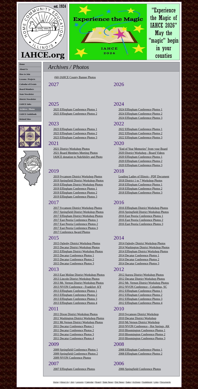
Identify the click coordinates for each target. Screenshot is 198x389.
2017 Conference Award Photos (71, 232)
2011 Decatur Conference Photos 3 (73, 334)
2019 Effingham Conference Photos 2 (75, 192)
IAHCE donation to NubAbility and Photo (78, 156)
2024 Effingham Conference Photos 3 (140, 118)
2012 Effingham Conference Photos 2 (140, 295)
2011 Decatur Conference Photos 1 (73, 326)
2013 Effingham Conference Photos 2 (75, 295)
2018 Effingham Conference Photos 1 (140, 184)
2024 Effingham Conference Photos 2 (140, 113)
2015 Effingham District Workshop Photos (78, 251)
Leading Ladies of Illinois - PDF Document (144, 176)
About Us (64, 382)
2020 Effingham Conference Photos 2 (140, 161)
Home (56, 382)
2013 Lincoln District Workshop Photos (76, 278)
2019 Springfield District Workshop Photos (78, 180)
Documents (165, 382)
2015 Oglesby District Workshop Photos (76, 243)
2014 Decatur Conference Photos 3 (139, 263)
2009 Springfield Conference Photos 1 (75, 349)
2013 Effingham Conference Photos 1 (75, 291)
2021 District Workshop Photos (71, 148)
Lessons (80, 382)
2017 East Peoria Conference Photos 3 (75, 228)
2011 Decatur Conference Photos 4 (73, 338)
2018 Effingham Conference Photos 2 (140, 188)
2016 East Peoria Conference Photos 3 (141, 224)
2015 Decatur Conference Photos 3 (73, 263)
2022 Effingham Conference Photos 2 (140, 133)
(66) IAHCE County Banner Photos (75, 77)
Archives (136, 382)
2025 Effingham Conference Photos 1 (75, 109)
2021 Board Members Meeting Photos (75, 152)
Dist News (119, 382)
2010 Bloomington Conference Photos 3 (142, 338)
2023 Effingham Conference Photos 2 (75, 133)
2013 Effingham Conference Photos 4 (75, 303)
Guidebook (147, 382)
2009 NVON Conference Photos (72, 357)
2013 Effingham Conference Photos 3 (75, 299)
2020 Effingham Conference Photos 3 (140, 165)
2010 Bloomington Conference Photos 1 (142, 330)
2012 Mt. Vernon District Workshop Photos (144, 282)
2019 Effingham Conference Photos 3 (75, 196)
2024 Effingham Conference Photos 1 (140, 109)
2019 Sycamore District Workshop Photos (77, 176)
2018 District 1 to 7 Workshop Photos (140, 180)
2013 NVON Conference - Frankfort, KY (77, 286)
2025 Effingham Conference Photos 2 (75, 113)
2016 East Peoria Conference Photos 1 (141, 216)
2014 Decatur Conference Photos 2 (139, 259)
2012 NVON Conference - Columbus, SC (143, 286)
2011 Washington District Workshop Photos (78, 318)
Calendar (89, 382)
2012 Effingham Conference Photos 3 (140, 299)
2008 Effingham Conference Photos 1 (140, 349)
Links (156, 382)
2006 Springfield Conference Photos (140, 369)
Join (72, 382)
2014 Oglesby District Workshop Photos (142, 243)
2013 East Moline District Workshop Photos (79, 274)
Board (98, 382)
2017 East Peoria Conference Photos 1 (75, 220)
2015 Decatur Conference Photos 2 (73, 259)
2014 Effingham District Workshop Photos (143, 251)
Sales (128, 382)
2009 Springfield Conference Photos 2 (75, 353)
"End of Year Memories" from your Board (143, 148)
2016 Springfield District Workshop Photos (144, 212)
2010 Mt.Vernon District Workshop (139, 322)
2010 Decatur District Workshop (137, 318)
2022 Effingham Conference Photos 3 (140, 137)
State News (107, 382)
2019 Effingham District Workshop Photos (78, 184)
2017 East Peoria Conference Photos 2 (75, 224)
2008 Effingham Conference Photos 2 (140, 353)
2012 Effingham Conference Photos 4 (140, 303)
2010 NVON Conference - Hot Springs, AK (144, 326)
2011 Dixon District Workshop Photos (75, 314)
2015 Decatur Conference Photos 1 (73, 255)
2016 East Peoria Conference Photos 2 (141, 220)
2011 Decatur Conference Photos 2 (73, 330)
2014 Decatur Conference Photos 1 (139, 255)
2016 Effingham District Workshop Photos (143, 208)
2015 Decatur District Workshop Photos (76, 247)
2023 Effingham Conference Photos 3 (75, 137)
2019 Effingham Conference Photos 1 (75, 188)
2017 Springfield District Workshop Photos (78, 212)
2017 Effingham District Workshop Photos (78, 216)
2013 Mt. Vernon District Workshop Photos (78, 282)
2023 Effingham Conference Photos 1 (75, 129)
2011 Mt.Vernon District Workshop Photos (78, 322)
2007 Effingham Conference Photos (74, 369)
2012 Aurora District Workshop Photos (141, 274)
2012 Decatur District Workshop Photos (142, 278)
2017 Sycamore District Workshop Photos (77, 208)
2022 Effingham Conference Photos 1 (140, 129)
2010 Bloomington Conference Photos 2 (142, 334)
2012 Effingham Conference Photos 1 (140, 291)
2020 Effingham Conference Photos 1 (140, 156)
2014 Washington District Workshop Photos (144, 247)
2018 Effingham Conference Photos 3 (140, 192)
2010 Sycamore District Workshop (139, 314)
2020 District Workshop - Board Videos (142, 152)
